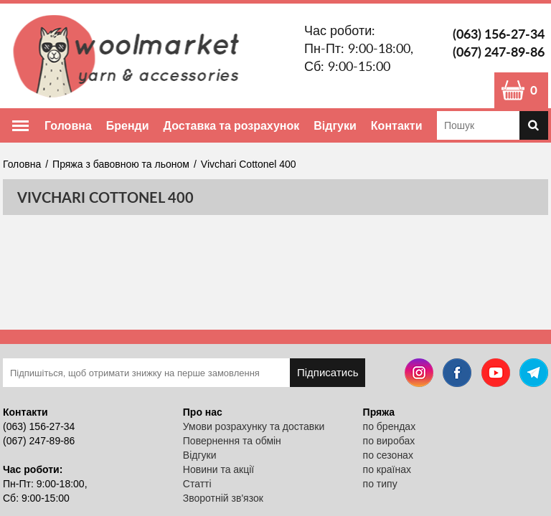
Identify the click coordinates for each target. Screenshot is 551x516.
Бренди (127, 125)
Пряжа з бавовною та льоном (120, 164)
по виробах (389, 440)
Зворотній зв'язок (223, 498)
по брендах (389, 426)
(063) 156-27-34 (499, 34)
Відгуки (335, 125)
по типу (380, 483)
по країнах (387, 469)
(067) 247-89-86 (499, 51)
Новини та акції (218, 469)
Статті (197, 483)
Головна (68, 125)
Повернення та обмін (232, 440)
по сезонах (388, 455)
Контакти (397, 125)
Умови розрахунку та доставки (253, 426)
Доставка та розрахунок (232, 125)
